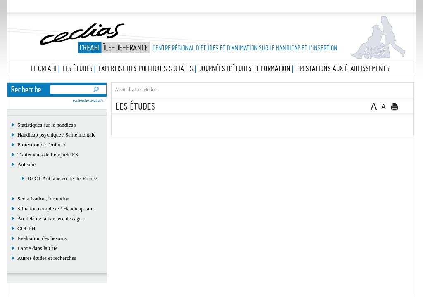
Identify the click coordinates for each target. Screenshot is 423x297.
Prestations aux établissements (343, 68)
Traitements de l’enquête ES (47, 154)
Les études (209, 6)
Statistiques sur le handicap (46, 125)
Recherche (27, 89)
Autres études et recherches (46, 258)
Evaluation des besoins (42, 238)
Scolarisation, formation (43, 199)
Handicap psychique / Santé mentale (56, 135)
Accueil (122, 89)
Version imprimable (394, 106)
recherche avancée (88, 100)
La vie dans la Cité (37, 248)
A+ (373, 106)
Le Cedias (126, 6)
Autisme (26, 164)
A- (384, 106)
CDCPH (26, 228)
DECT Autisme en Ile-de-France (62, 178)
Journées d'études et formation (244, 68)
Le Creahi (44, 68)
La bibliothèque (292, 6)
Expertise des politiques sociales (145, 68)
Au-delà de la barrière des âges (50, 218)
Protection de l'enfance (42, 144)
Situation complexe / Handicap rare (55, 208)
